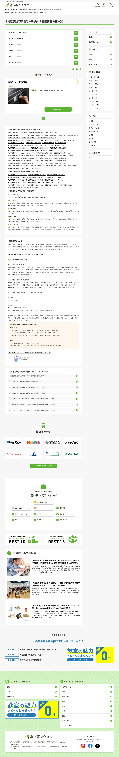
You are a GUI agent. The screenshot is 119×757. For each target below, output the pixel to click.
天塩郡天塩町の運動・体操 (35, 133)
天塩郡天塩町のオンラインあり (52, 183)
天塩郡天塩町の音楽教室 (15, 161)
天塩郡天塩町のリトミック (30, 161)
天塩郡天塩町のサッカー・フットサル (18, 135)
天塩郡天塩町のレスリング (58, 145)
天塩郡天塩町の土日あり (35, 183)
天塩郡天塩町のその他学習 (30, 158)
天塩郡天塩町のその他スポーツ (40, 148)
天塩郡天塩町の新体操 (51, 133)
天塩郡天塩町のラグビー (29, 138)
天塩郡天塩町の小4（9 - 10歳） (35, 180)
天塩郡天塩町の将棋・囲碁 (43, 156)
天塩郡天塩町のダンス (14, 163)
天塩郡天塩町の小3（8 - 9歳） (16, 180)
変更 (76, 33)
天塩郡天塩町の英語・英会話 (58, 148)
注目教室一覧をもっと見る (43, 466)
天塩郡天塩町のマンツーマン (35, 185)
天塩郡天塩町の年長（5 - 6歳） (17, 177)
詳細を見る (58, 109)
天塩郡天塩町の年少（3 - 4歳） (37, 175)
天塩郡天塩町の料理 (13, 168)
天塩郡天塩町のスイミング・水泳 (17, 133)
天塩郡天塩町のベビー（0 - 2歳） (17, 175)
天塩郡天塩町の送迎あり (31, 188)
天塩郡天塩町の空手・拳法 (33, 143)
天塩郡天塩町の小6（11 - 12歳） (17, 183)
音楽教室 (11, 86)
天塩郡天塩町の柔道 (48, 143)
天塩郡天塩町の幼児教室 (29, 150)
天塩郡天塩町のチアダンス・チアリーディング (35, 163)
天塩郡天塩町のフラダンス (57, 163)
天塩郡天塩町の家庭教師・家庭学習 (62, 156)
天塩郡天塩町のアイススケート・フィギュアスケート (23, 140)
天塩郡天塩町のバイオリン (47, 161)
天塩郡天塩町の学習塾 (14, 150)
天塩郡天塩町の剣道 (60, 143)
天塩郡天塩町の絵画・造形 (37, 166)
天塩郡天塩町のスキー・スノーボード (50, 140)
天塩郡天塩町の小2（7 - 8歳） (53, 177)
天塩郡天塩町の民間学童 (15, 158)
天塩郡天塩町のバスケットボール (46, 138)
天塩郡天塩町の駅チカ (66, 185)
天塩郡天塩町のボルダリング (16, 143)
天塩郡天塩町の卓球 (72, 135)
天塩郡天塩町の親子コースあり (17, 185)
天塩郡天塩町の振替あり (52, 185)
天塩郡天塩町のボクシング (42, 145)
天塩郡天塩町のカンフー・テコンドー (18, 148)
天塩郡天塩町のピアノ (46, 158)
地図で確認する (76, 69)
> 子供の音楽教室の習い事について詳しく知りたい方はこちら (25, 254)
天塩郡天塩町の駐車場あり (15, 188)
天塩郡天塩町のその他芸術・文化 (30, 168)
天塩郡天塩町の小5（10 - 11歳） (54, 180)
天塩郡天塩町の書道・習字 (44, 153)
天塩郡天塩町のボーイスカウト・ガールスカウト (22, 153)
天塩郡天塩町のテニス (37, 135)
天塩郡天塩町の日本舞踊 (69, 166)
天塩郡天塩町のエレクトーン (62, 158)
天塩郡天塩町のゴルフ (14, 138)
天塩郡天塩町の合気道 (14, 145)
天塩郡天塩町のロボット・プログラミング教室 (21, 156)
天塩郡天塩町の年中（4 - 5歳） (56, 175)
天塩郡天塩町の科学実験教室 (45, 150)
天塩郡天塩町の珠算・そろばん (62, 153)
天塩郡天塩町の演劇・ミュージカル (18, 166)
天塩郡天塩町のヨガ (68, 140)
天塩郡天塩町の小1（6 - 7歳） (35, 177)
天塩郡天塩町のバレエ (62, 161)
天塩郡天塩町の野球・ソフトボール (55, 135)
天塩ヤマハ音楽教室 (18, 81)
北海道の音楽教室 (13, 194)
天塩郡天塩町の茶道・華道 (53, 166)
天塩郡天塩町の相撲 (27, 145)
